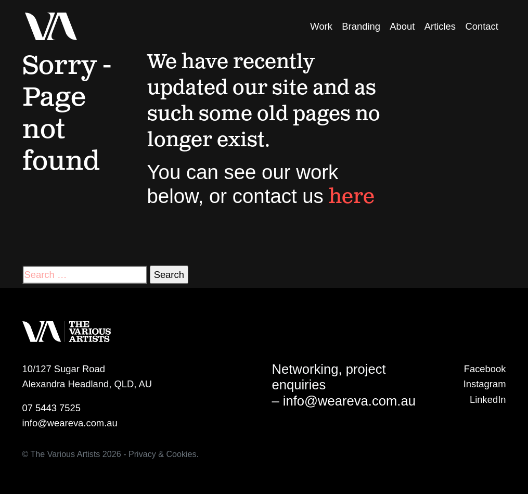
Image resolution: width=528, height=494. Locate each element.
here (352, 197)
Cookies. (182, 454)
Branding (361, 26)
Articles (440, 26)
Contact (481, 26)
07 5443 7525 (51, 407)
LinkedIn (488, 399)
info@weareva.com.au (70, 422)
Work (321, 26)
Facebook (485, 368)
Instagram (484, 383)
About (402, 26)
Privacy (142, 454)
